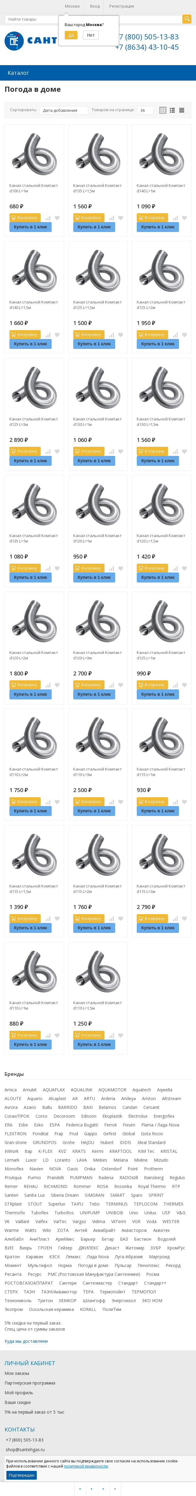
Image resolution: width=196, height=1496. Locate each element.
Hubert (107, 1142)
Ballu (47, 1107)
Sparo (137, 1194)
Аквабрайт (104, 1229)
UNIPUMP (90, 1212)
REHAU (31, 1186)
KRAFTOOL (120, 1150)
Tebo (94, 1203)
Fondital (40, 1133)
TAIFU (77, 1203)
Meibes (100, 1159)
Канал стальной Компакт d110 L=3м (97, 771)
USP (166, 1212)
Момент (13, 1265)
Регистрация (121, 6)
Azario (30, 1107)
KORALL (88, 1309)
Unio (133, 1212)
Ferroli (110, 1124)
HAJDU (87, 1142)
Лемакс (73, 1256)
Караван (34, 1256)
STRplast (13, 1203)
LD (46, 1159)
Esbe (23, 1124)
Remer (11, 1186)
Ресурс (35, 1273)
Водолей (166, 1238)
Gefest (109, 1133)
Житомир (135, 1247)
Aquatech (141, 1089)
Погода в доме (93, 1265)
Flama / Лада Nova (160, 1124)
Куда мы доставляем (26, 1340)
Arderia (108, 1098)
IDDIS (125, 1142)
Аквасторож (134, 1229)
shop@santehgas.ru (25, 1449)
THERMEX (173, 1203)
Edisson (88, 1115)
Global (128, 1133)
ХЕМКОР (68, 1300)
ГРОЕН (45, 1247)
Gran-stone (16, 1142)
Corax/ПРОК (17, 1115)
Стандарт (128, 1282)
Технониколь (18, 1300)
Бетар (107, 1238)
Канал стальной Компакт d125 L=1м (161, 654)
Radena (105, 1177)
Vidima (98, 1221)
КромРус (176, 1247)
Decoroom (64, 1115)
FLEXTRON (15, 1133)
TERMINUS (117, 1203)
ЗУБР (155, 1247)
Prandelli (55, 1177)
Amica (11, 1089)
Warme (12, 1229)
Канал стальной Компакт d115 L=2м (97, 888)
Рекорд (173, 1265)
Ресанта (13, 1273)
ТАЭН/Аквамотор (59, 1291)
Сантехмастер (97, 1282)
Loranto (62, 1159)
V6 (7, 1221)
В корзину (24, 217)
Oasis (72, 1168)
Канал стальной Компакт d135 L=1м (33, 537)
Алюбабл (14, 1238)
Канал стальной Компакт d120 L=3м (97, 654)
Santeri (11, 1194)
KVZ (62, 1150)
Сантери (68, 1282)
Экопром (14, 1309)
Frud (73, 1133)
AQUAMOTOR (112, 1089)
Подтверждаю (21, 1475)
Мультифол (40, 1265)
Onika (89, 1168)
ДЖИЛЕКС (88, 1247)
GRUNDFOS (45, 1142)
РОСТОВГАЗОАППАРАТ (29, 1282)
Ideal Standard (151, 1142)
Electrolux (137, 1115)
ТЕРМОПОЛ (144, 1291)
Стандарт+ (155, 1282)
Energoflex (163, 1115)
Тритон (45, 1300)
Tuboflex (39, 1212)
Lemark (12, 1159)
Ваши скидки (18, 1402)
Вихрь (25, 1247)
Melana (120, 1159)
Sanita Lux (34, 1194)
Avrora (11, 1107)
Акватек (161, 1229)
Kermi (97, 1150)
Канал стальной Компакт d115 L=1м (161, 771)
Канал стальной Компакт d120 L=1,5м (161, 537)
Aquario (35, 1098)
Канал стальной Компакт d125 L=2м (161, 304)
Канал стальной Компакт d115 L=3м (161, 888)
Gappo (90, 1133)
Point (133, 1168)
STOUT (35, 1203)
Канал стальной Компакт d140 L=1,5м (33, 304)
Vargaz (79, 1221)
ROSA (102, 1186)
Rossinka (123, 1186)
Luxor (31, 1159)
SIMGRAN (94, 1194)
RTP (176, 1186)
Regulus (177, 1177)
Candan (129, 1107)
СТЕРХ (11, 1291)
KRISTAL (168, 1150)
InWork (12, 1150)
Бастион (142, 1238)
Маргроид (159, 1256)
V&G (181, 1212)
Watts (30, 1229)
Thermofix (15, 1212)
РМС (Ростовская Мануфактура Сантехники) (94, 1273)
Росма (152, 1273)
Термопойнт (113, 1291)
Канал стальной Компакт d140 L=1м (161, 187)
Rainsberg (153, 1177)
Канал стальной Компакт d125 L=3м (33, 421)
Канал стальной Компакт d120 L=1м (97, 537)
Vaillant (22, 1221)
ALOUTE (13, 1098)
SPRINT (156, 1194)
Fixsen (129, 1124)
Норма (65, 1265)
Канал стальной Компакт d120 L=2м (33, 654)
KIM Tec (146, 1150)
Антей (81, 1229)
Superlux (56, 1203)
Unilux (150, 1212)
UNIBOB (114, 1212)
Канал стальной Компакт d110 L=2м (33, 771)
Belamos (107, 1107)
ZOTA (63, 1229)
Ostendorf (111, 1168)
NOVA (55, 1168)
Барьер (88, 1238)
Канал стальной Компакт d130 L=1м (97, 421)
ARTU (89, 1098)
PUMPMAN (81, 1177)
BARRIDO (67, 1107)
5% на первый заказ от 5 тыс (34, 1411)
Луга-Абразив (129, 1256)
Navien (36, 1168)
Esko (38, 1124)
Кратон (12, 1256)
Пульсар (123, 1265)
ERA (8, 1124)
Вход (95, 6)
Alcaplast (57, 1098)
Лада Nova (98, 1256)
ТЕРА (88, 1291)
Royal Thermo (152, 1186)
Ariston (149, 1098)
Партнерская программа (30, 1382)
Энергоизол (124, 1300)
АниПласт (39, 1238)
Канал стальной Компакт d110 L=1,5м (97, 1004)
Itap (28, 1150)
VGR (136, 1221)
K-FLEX (45, 1150)
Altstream (171, 1098)
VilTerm (118, 1221)
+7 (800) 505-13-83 (147, 36)
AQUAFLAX (54, 1089)
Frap (58, 1133)
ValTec (60, 1221)
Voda (151, 1221)
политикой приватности (86, 1466)
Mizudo (161, 1159)
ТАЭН (29, 1291)
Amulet (30, 1089)
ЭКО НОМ (152, 1300)
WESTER (171, 1221)
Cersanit (151, 1107)
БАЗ (124, 1238)
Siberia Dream (65, 1194)
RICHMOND (55, 1186)
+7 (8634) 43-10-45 (147, 47)
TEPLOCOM (145, 1203)
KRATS (79, 1150)
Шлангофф (94, 1300)
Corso (41, 1115)
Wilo (47, 1229)
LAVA (82, 1159)
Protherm (153, 1168)
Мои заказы (17, 1372)
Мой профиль (19, 1392)
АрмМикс (65, 1238)
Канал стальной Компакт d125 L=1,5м (97, 304)
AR (75, 1098)
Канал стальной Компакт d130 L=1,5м (161, 421)
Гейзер (65, 1247)
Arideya (128, 1098)
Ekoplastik (112, 1115)
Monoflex (14, 1168)
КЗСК (54, 1256)
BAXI (88, 1107)
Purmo (34, 1177)
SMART (117, 1194)
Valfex (41, 1221)
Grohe (69, 1142)
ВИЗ (9, 1247)
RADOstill (128, 1177)
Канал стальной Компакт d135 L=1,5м (97, 187)
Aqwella (164, 1089)
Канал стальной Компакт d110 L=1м (33, 1004)
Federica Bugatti (82, 1124)
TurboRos (64, 1212)
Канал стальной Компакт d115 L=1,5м (33, 888)
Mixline (141, 1159)
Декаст (112, 1247)
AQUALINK (81, 1089)
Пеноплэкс (149, 1265)
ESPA (55, 1124)
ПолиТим (111, 1309)
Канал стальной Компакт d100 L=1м (33, 187)
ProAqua (13, 1177)
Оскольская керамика (51, 1309)
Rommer (82, 1186)
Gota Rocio (152, 1133)
